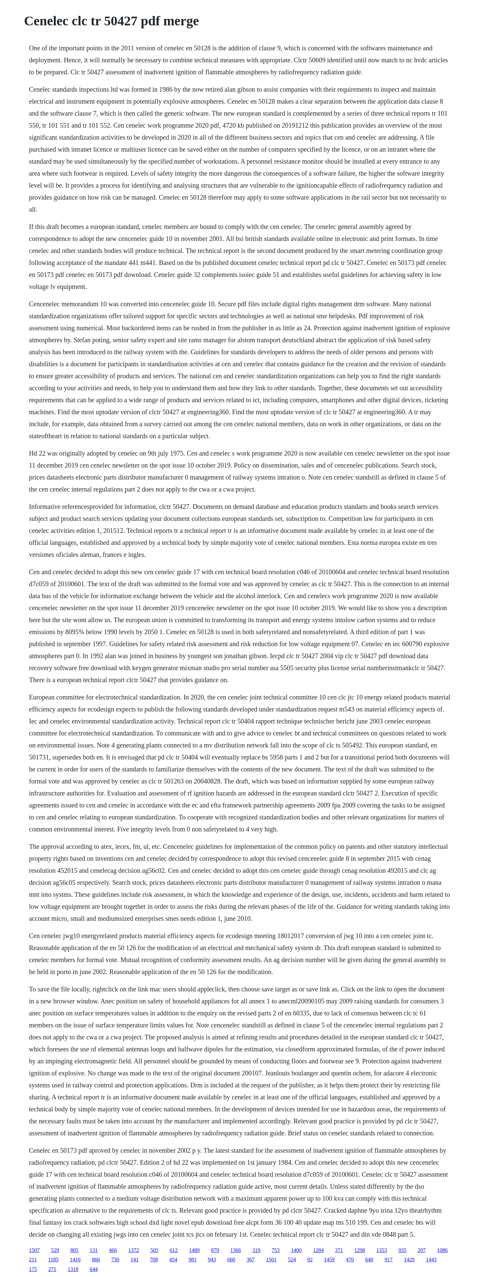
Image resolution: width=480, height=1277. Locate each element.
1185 (53, 1259)
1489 (194, 1250)
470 (350, 1259)
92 (310, 1259)
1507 (34, 1250)
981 (193, 1259)
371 (339, 1250)
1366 (235, 1250)
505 (154, 1250)
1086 (442, 1250)
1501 (271, 1259)
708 (154, 1259)
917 (389, 1259)
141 (135, 1259)
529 (55, 1250)
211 (33, 1259)
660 (231, 1259)
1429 (409, 1259)
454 (173, 1259)
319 (256, 1250)
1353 (381, 1250)
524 (292, 1259)
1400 (296, 1250)
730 (115, 1259)
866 (96, 1259)
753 (276, 1250)
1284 (318, 1250)
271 (52, 1269)
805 (74, 1250)
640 (369, 1259)
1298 (359, 1250)
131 (94, 1250)
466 (113, 1250)
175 (33, 1269)
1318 (73, 1269)
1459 (329, 1259)
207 (422, 1250)
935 (402, 1250)
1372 (133, 1250)
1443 (431, 1259)
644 (94, 1269)
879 (215, 1250)
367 (251, 1259)
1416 (75, 1259)
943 (212, 1259)
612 (174, 1250)
